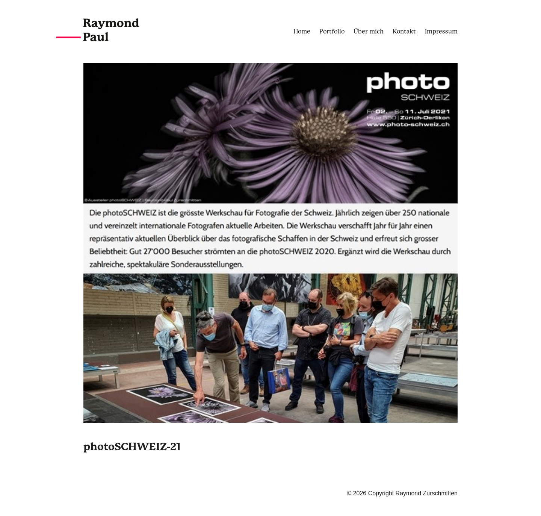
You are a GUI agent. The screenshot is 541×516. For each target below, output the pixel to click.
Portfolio (332, 31)
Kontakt (404, 31)
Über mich (369, 31)
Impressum (441, 31)
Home (301, 31)
